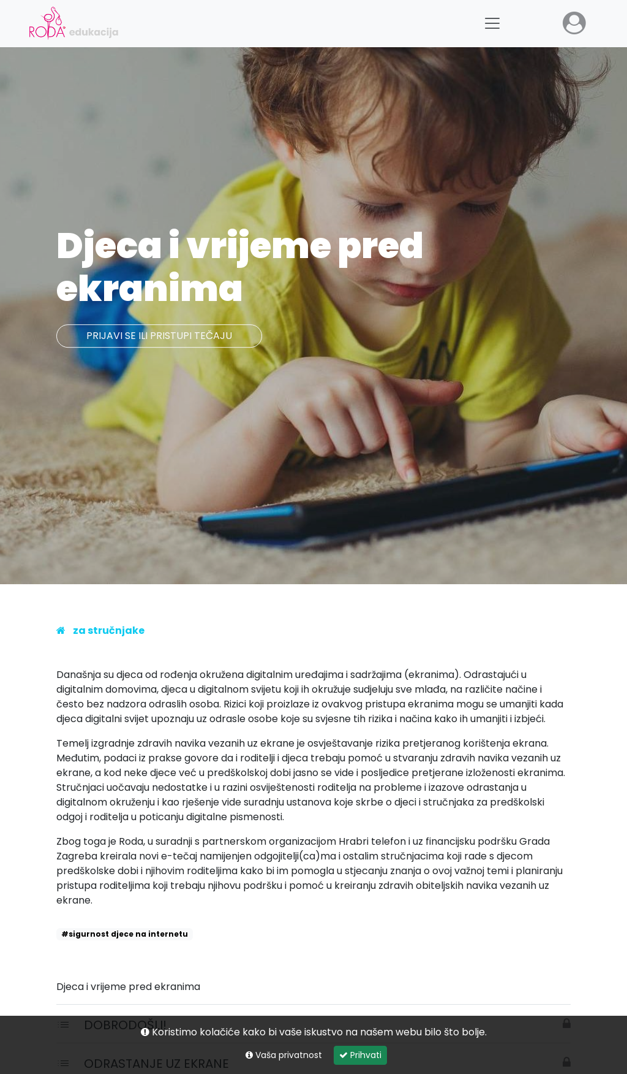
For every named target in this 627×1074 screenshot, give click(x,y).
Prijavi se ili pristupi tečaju (159, 336)
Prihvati (360, 1055)
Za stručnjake (109, 630)
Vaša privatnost (284, 1055)
